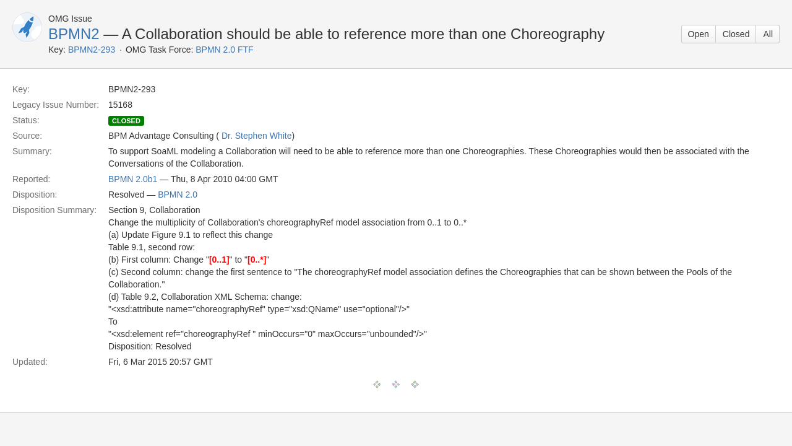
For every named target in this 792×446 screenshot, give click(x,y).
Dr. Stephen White (257, 136)
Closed (736, 34)
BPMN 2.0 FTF (224, 50)
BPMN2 (74, 33)
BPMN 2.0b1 (132, 179)
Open (698, 34)
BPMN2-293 (91, 50)
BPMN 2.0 (177, 194)
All (768, 34)
